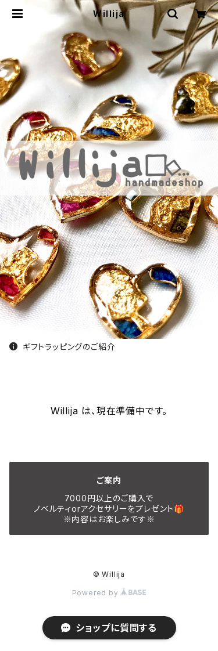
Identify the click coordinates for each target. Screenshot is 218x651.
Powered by (109, 592)
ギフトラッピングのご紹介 (62, 347)
